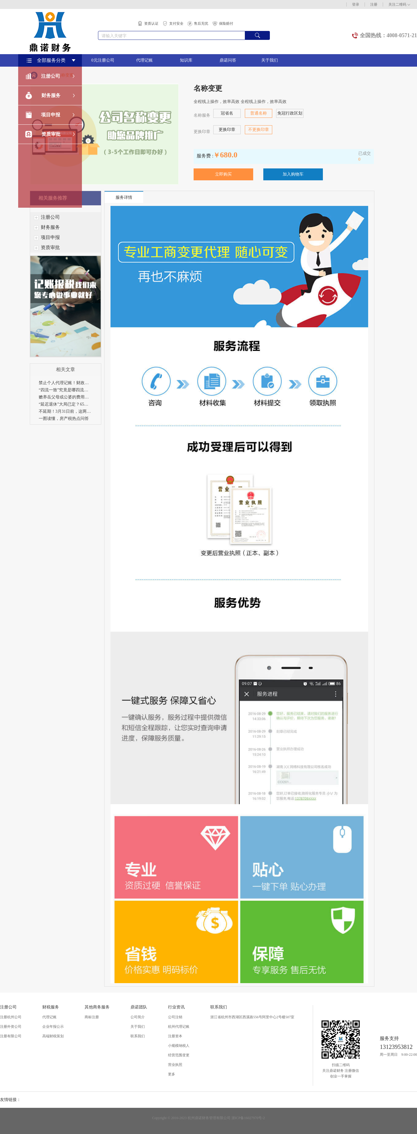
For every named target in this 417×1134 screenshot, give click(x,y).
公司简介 (137, 1017)
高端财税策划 (53, 1036)
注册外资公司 (10, 1026)
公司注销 (175, 1017)
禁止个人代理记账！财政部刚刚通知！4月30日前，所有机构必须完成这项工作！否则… (65, 383)
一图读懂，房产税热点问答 (64, 418)
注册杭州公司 (10, 1017)
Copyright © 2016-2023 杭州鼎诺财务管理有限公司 (191, 1118)
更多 (171, 1074)
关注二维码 (399, 4)
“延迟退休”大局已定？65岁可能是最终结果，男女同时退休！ (65, 404)
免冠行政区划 (289, 113)
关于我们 (269, 60)
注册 (373, 4)
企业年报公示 (53, 1026)
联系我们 (137, 1036)
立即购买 (223, 174)
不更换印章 (258, 129)
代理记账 (144, 60)
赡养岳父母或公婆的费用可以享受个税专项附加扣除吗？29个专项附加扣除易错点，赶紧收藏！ (65, 397)
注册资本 (175, 1036)
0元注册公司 (102, 60)
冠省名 (227, 113)
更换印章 (227, 129)
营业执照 (175, 1065)
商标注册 (92, 1017)
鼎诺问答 (228, 60)
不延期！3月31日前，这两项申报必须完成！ (65, 411)
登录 (355, 4)
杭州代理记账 (178, 1026)
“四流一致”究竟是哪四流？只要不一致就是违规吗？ (65, 390)
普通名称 (258, 113)
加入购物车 (293, 174)
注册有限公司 (10, 1036)
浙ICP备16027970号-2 (248, 1118)
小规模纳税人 (178, 1046)
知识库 (186, 60)
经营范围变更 (178, 1055)
